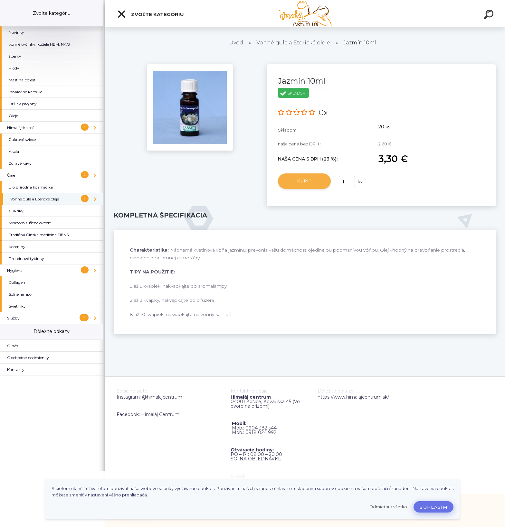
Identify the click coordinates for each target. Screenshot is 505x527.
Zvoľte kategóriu (150, 14)
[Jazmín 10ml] (190, 66)
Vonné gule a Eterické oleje (293, 43)
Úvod (236, 43)
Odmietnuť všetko (388, 506)
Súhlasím (433, 507)
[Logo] (304, 13)
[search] (489, 15)
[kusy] (347, 181)
